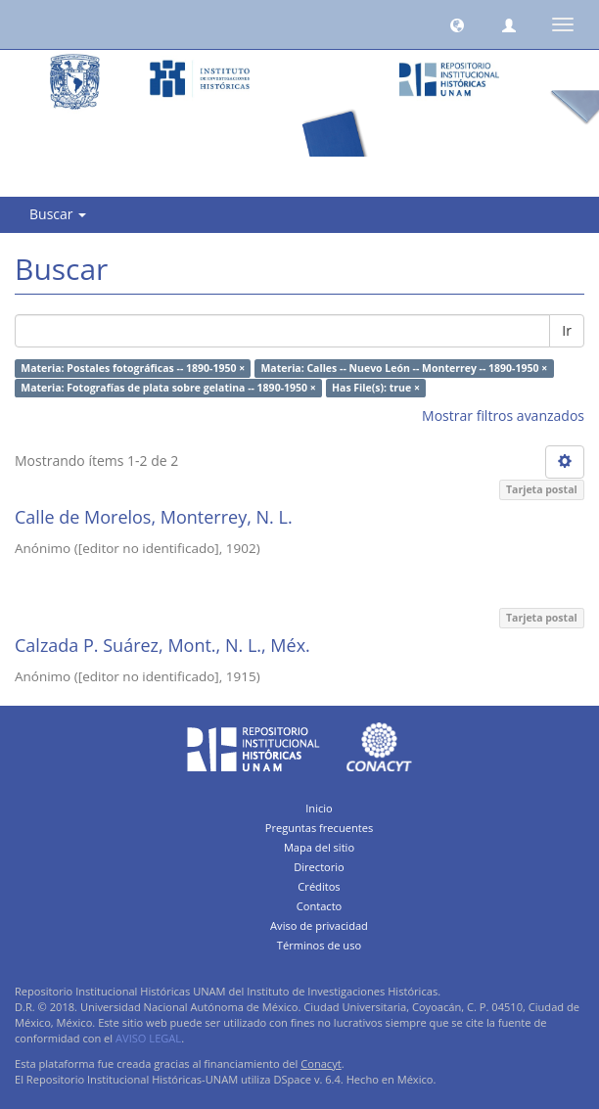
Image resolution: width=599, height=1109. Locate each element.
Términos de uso (319, 945)
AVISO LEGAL (148, 1038)
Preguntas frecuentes (319, 827)
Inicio (319, 808)
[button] (457, 24)
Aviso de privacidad (319, 925)
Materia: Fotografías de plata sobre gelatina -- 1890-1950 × (168, 387)
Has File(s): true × (376, 387)
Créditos (319, 886)
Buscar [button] (57, 214)
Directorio (319, 866)
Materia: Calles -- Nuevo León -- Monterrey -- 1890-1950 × (403, 368)
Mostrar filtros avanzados (503, 415)
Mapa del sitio (319, 847)
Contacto (320, 906)
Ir (567, 330)
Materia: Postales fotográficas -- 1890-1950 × (133, 368)
